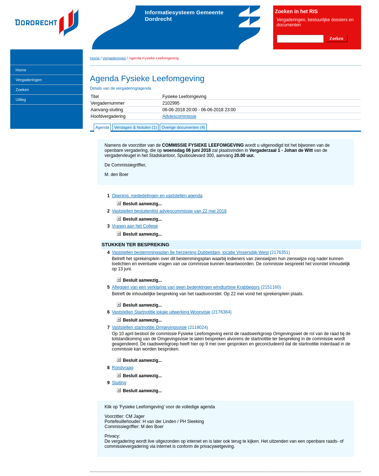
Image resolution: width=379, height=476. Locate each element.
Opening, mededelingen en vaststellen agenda (157, 195)
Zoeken (22, 89)
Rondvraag (123, 367)
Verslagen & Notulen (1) (135, 127)
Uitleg (21, 99)
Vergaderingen (29, 80)
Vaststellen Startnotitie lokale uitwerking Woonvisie (161, 312)
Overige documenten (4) (183, 127)
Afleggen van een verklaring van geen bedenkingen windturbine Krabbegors (186, 287)
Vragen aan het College (135, 226)
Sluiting (119, 382)
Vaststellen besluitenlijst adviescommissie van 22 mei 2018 (169, 211)
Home (21, 70)
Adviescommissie (180, 116)
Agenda (102, 127)
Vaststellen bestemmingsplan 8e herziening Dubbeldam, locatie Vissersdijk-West (190, 252)
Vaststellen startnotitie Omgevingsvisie (149, 327)
